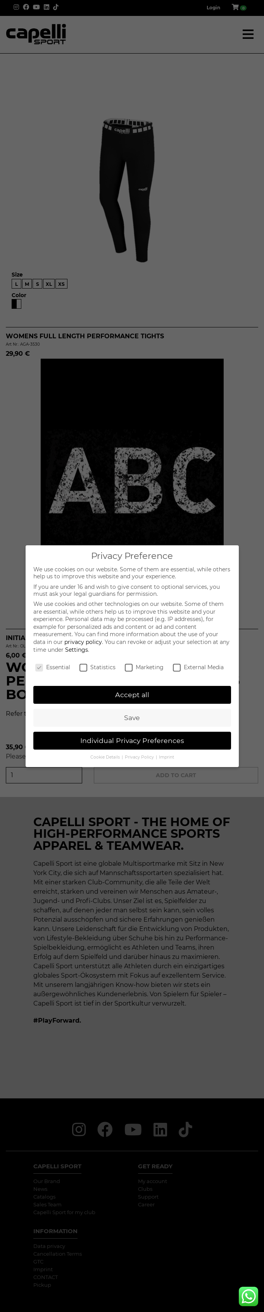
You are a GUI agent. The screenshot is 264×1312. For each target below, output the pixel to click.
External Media (198, 667)
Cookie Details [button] (105, 757)
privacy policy (83, 642)
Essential (52, 667)
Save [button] (132, 717)
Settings (76, 649)
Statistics (97, 667)
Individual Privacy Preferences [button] (132, 740)
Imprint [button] (166, 757)
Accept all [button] (132, 695)
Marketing (144, 667)
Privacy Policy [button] (140, 757)
